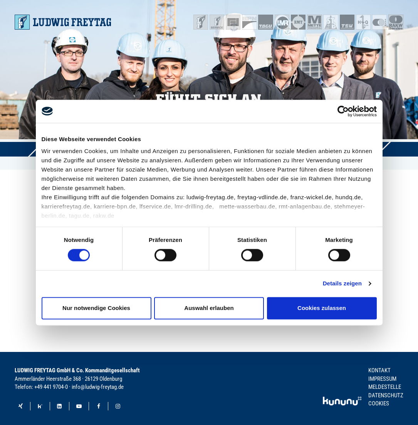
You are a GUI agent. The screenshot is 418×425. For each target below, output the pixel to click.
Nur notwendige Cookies (96, 308)
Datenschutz (385, 395)
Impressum (382, 378)
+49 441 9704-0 (51, 386)
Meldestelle (384, 386)
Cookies (378, 403)
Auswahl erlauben (208, 308)
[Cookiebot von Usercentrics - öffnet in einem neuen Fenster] (343, 111)
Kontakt (379, 370)
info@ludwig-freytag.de (98, 386)
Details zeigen (342, 283)
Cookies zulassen (321, 308)
